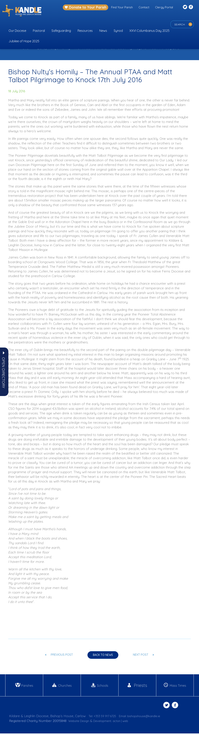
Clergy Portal (164, 7)
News (103, 31)
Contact (144, 7)
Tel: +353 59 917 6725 (104, 718)
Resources (85, 31)
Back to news (103, 656)
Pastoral (39, 31)
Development (106, 722)
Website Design (80, 722)
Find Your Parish (122, 7)
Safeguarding (61, 31)
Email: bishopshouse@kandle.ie (146, 718)
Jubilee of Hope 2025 (24, 41)
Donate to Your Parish (85, 7)
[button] (3, 372)
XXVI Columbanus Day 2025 (149, 31)
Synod (118, 31)
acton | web (127, 722)
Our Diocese (17, 31)
